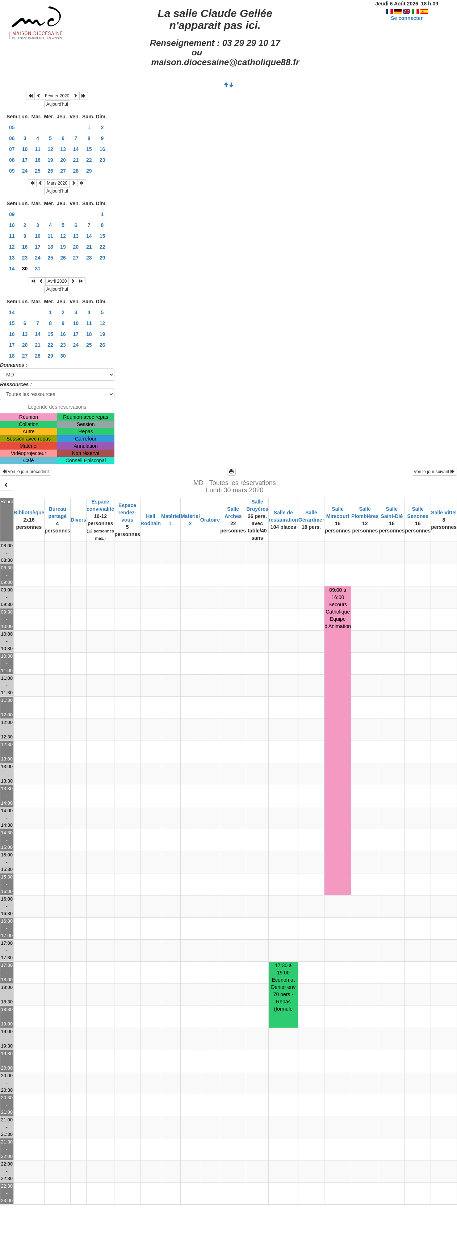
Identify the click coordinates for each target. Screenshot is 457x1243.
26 (50, 171)
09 (12, 171)
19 (50, 160)
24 (25, 171)
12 (50, 149)
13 (63, 149)
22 (89, 160)
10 (25, 149)
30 (63, 356)
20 (63, 160)
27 (63, 171)
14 (76, 149)
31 (38, 268)
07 (12, 149)
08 (12, 160)
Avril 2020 (57, 281)
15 (89, 149)
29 (89, 171)
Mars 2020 (57, 183)
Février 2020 (57, 95)
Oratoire (210, 520)
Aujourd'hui (57, 104)
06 (12, 138)
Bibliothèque (29, 512)
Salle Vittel (444, 512)
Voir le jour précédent (25, 471)
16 (102, 149)
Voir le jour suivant (434, 471)
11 (38, 149)
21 (76, 160)
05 (12, 127)
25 (38, 171)
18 (38, 160)
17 (25, 160)
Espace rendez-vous (127, 512)
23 (102, 160)
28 (76, 171)
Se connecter (407, 18)
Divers (78, 520)
